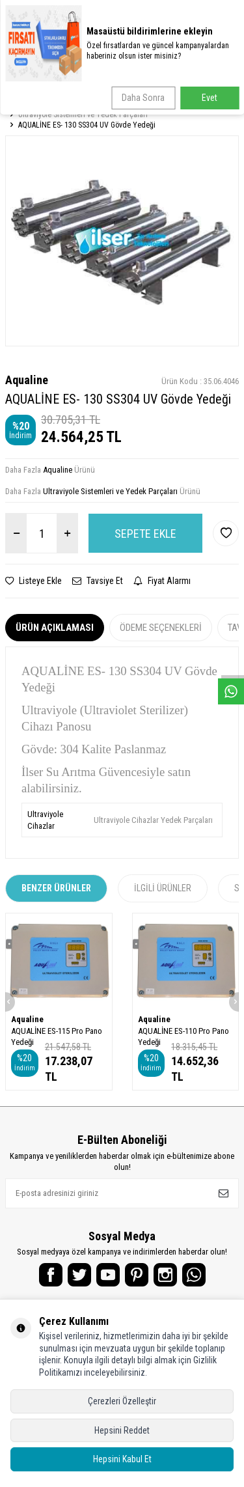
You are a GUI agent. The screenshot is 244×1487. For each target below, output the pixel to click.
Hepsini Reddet (122, 1430)
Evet (209, 97)
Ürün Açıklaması (55, 627)
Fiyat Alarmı (162, 581)
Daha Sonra (143, 97)
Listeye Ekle (33, 581)
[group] (122, 240)
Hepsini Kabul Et (122, 1459)
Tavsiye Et (97, 581)
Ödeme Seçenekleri (161, 627)
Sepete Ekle (145, 533)
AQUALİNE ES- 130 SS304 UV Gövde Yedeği (87, 125)
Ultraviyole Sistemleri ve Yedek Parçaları (83, 114)
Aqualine (26, 380)
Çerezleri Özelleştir (122, 1401)
